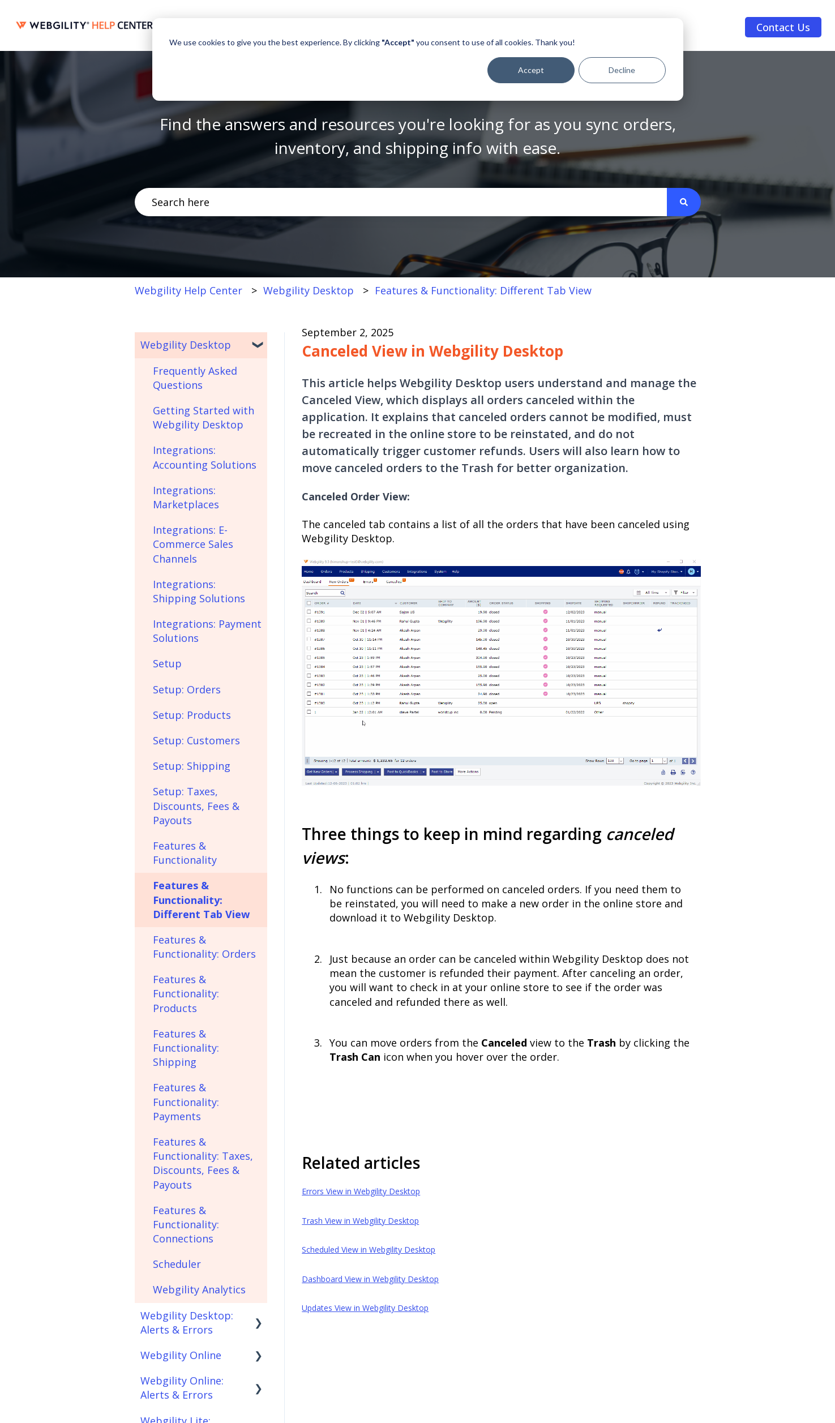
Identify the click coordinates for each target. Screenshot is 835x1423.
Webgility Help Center (188, 290)
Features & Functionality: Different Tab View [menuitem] (201, 899)
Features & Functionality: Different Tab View (483, 290)
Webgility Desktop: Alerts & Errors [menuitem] (186, 1322)
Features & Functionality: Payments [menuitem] (186, 1101)
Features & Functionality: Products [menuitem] (186, 993)
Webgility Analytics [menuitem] (199, 1289)
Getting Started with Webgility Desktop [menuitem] (203, 417)
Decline (622, 70)
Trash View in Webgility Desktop (360, 1220)
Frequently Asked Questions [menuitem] (195, 378)
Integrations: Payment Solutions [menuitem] (207, 631)
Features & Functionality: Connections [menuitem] (186, 1224)
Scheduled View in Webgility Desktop (368, 1249)
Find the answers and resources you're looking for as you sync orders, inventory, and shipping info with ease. (418, 135)
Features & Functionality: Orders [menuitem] (204, 947)
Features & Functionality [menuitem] (185, 853)
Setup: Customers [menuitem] (196, 740)
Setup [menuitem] (167, 663)
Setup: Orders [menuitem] (187, 689)
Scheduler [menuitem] (177, 1264)
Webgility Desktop (308, 290)
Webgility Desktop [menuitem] (185, 345)
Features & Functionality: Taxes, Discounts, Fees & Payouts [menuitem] (203, 1163)
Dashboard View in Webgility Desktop (370, 1279)
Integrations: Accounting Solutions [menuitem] (204, 457)
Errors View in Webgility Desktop (361, 1191)
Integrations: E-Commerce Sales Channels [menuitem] (193, 544)
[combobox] (401, 202)
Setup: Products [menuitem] (192, 715)
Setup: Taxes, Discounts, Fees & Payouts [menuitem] (196, 805)
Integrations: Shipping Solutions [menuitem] (199, 591)
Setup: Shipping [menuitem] (191, 766)
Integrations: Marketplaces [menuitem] (186, 497)
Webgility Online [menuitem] (180, 1355)
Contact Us (783, 27)
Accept (531, 70)
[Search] (684, 202)
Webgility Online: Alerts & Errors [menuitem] (182, 1387)
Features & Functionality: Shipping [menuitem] (186, 1048)
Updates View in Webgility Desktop (365, 1307)
